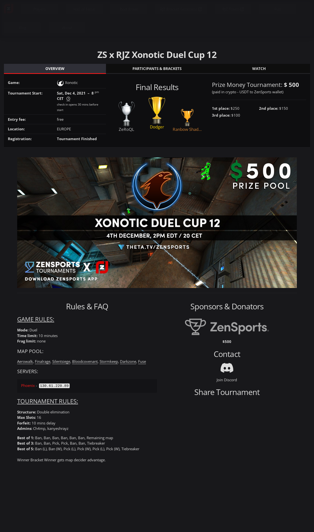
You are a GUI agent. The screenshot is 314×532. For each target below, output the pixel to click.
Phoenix (28, 385)
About (67, 27)
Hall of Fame (84, 9)
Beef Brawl (129, 9)
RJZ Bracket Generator (181, 9)
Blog (22, 27)
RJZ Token (233, 9)
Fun (278, 9)
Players (39, 9)
